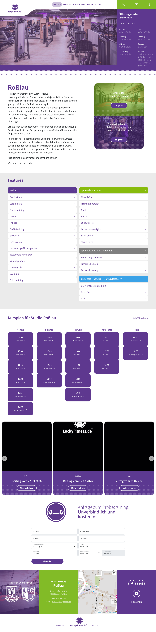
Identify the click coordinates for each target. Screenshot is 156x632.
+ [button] (81, 573)
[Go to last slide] (4, 458)
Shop (101, 4)
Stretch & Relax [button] (48, 382)
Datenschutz (60, 625)
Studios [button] (56, 4)
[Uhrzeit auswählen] (89, 553)
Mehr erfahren (26, 488)
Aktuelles (67, 4)
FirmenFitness (79, 4)
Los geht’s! (119, 105)
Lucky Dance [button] (19, 396)
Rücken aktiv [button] (77, 341)
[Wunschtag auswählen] (54, 553)
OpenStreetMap (112, 612)
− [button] (81, 576)
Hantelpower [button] (48, 368)
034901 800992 (61, 598)
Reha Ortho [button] (19, 341)
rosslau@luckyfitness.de (61, 601)
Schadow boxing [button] (77, 396)
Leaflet (99, 612)
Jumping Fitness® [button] (19, 410)
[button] (114, 573)
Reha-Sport (92, 4)
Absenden (47, 561)
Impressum (96, 625)
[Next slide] (151, 458)
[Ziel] (101, 546)
